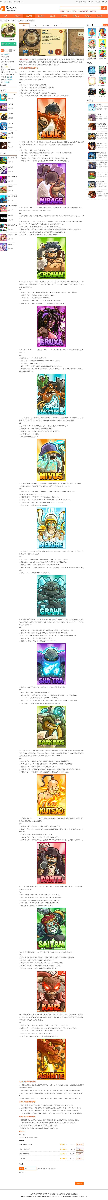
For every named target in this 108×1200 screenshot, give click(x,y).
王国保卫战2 (22, 1158)
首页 (77, 2)
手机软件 (17, 16)
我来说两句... (51, 1176)
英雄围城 (62, 11)
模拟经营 (20, 20)
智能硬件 (97, 2)
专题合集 (104, 2)
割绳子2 (68, 11)
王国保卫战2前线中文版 (25, 1144)
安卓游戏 (13, 20)
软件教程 (99, 16)
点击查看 (9, 79)
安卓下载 (7, 44)
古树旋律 (74, 11)
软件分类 (83, 2)
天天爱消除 (93, 11)
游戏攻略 (88, 16)
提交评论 (79, 1183)
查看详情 (79, 1144)
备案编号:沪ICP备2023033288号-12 (77, 1196)
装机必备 (76, 16)
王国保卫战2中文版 (24, 1154)
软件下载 (64, 16)
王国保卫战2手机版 (24, 1149)
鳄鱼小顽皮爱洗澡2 (83, 11)
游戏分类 (90, 2)
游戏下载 (29, 16)
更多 (106, 63)
